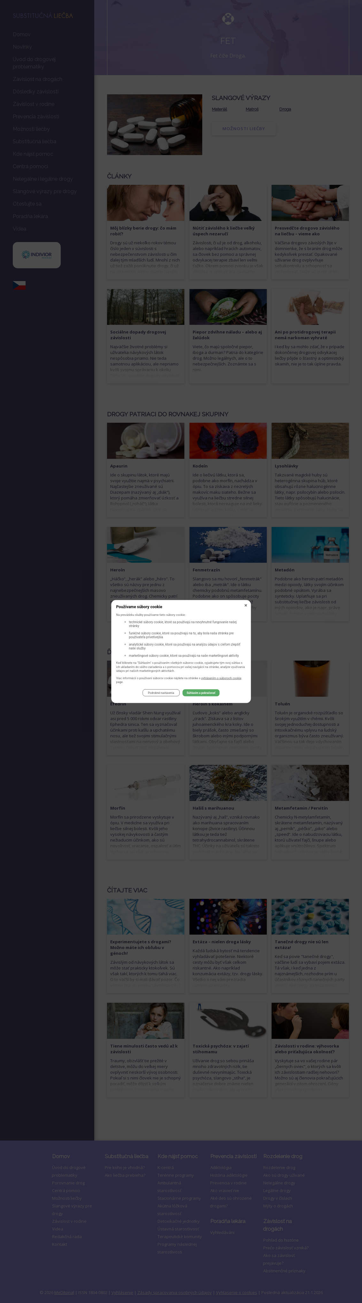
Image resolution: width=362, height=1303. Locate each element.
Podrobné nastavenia (161, 693)
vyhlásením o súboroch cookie (221, 678)
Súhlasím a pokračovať (201, 693)
